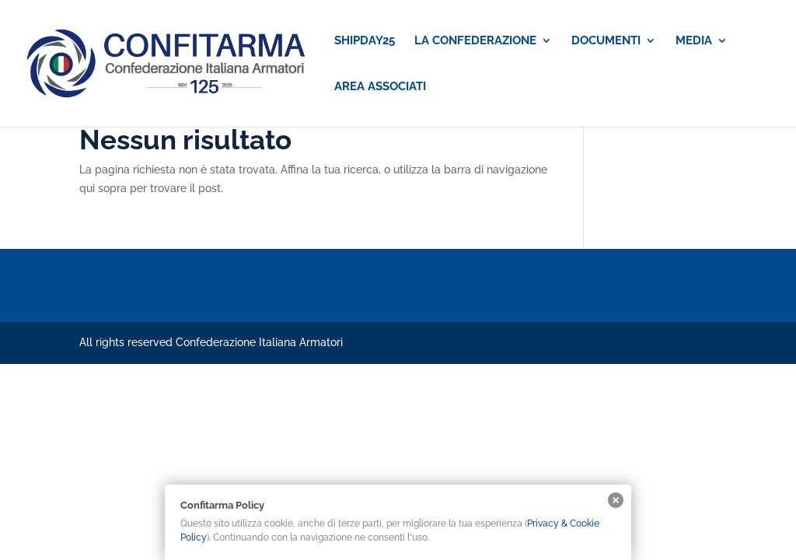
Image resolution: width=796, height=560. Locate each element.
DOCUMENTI (606, 41)
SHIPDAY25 (364, 41)
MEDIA (694, 41)
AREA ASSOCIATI (380, 87)
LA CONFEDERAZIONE (475, 41)
